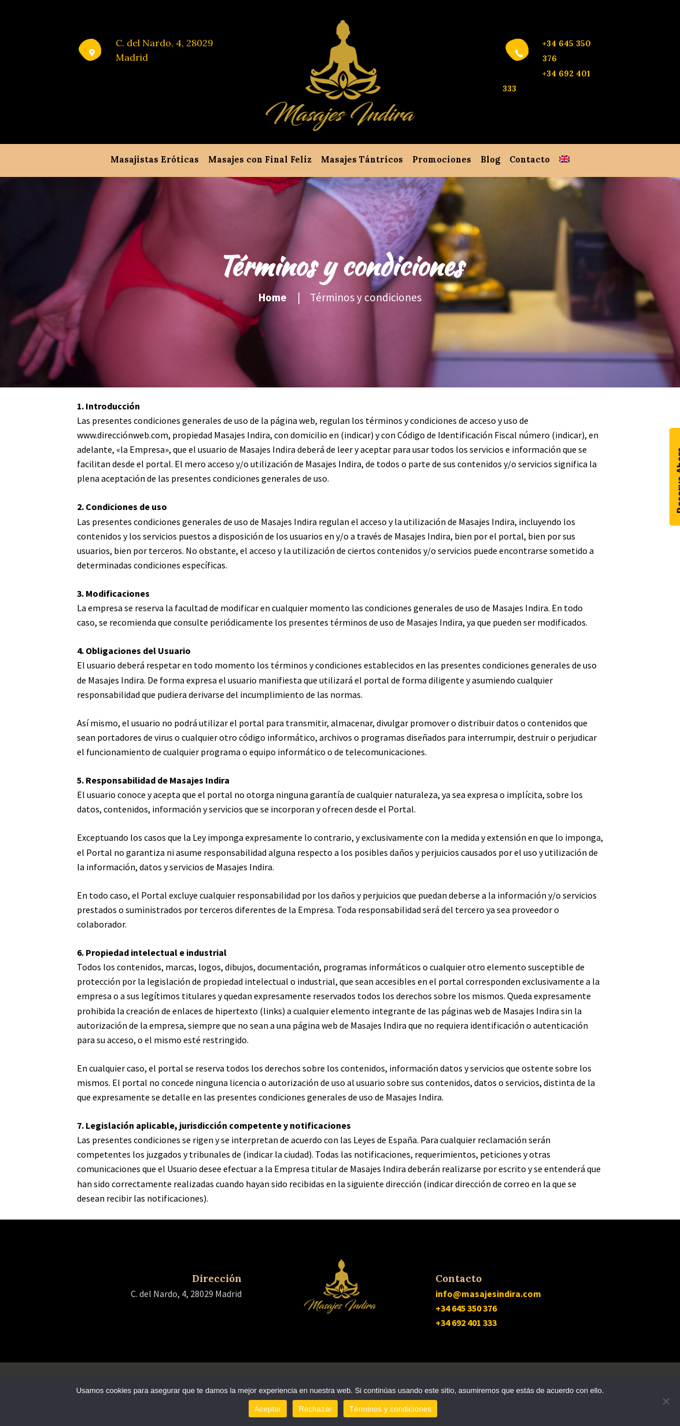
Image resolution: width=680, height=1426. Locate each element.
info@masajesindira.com (488, 1293)
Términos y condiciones (390, 1409)
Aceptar (268, 1409)
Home (272, 297)
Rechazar (315, 1409)
